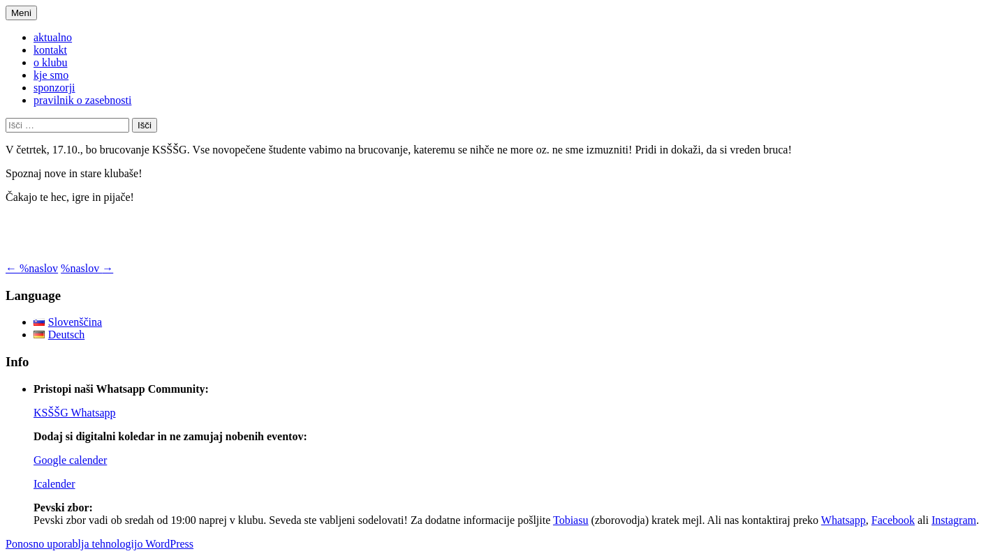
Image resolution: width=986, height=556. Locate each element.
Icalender (54, 484)
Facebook (893, 520)
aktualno (53, 37)
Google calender (70, 460)
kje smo (51, 75)
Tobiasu (570, 520)
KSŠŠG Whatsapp (75, 413)
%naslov (32, 268)
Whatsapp (843, 520)
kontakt (50, 50)
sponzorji (54, 87)
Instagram (954, 520)
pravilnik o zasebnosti (82, 100)
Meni (21, 13)
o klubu (50, 62)
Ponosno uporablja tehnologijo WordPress (99, 544)
